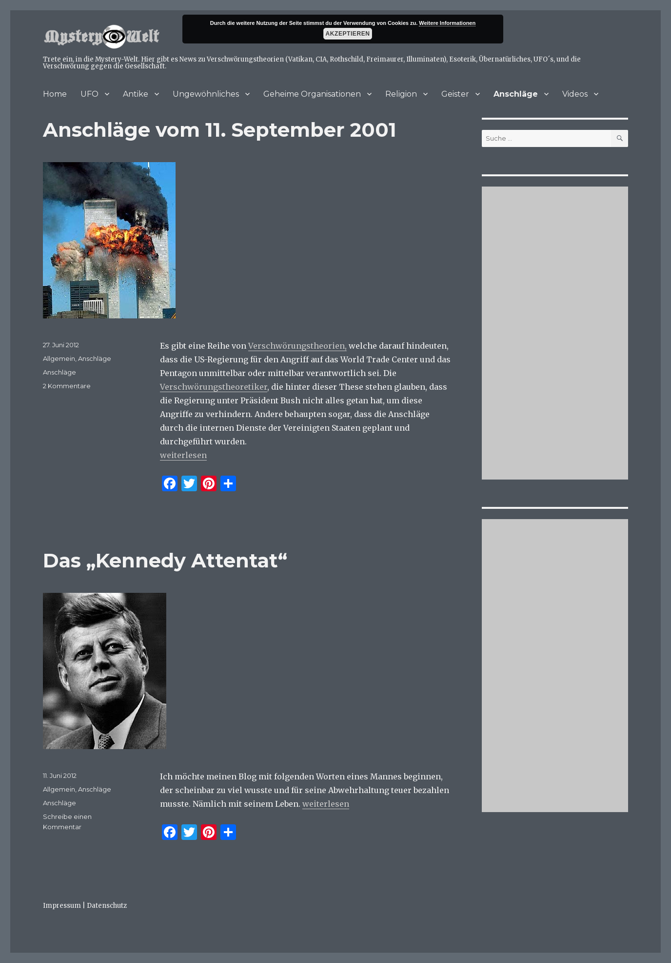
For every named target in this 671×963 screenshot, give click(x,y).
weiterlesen (183, 455)
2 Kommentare (67, 386)
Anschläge (515, 94)
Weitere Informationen (447, 23)
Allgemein (59, 358)
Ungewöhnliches (206, 94)
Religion (401, 94)
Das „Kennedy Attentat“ (165, 560)
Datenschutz (107, 905)
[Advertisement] (556, 334)
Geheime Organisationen (312, 94)
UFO (89, 94)
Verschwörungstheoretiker (213, 387)
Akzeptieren (348, 33)
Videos (575, 94)
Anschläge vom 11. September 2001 (219, 130)
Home (55, 94)
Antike (135, 94)
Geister (455, 94)
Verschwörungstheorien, (297, 346)
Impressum (62, 905)
